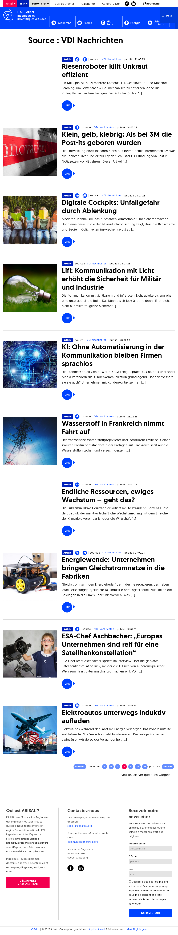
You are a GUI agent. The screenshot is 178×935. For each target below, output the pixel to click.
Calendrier (88, 3)
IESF (22, 3)
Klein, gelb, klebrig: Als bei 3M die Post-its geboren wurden (117, 138)
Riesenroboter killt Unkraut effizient (105, 70)
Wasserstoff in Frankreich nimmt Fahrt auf (113, 427)
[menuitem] (10, 3)
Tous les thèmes (64, 3)
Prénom (133, 856)
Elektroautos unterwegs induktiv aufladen (114, 716)
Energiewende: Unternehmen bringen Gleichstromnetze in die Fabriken (113, 568)
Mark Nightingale (137, 929)
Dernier (167, 766)
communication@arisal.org (82, 841)
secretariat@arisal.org (79, 825)
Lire (67, 105)
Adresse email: (137, 843)
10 (137, 766)
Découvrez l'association (28, 882)
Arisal (9, 3)
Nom (131, 869)
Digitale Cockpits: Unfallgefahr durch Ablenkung (111, 206)
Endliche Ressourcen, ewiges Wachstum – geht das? (108, 495)
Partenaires (39, 3)
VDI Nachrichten (112, 59)
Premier (79, 766)
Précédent (94, 766)
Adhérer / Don (111, 3)
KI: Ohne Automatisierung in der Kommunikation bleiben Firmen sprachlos (113, 355)
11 (145, 766)
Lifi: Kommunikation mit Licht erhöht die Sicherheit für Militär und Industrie (111, 279)
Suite (167, 15)
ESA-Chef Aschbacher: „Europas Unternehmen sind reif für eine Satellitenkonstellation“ (112, 644)
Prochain (154, 766)
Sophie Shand (96, 929)
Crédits (35, 929)
